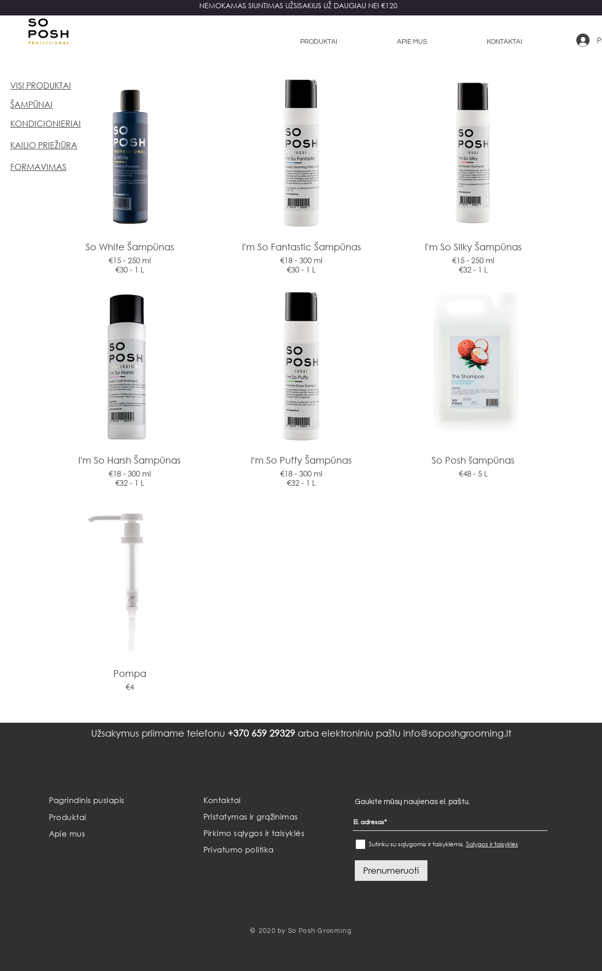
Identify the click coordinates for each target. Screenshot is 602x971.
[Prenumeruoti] (391, 870)
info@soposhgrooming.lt (457, 733)
